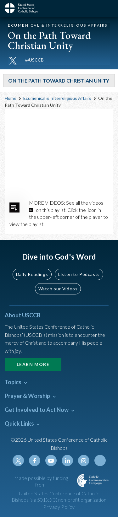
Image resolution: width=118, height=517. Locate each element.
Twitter (18, 460)
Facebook (34, 460)
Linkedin (67, 460)
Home (10, 98)
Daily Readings (32, 274)
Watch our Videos (58, 288)
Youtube (51, 460)
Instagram (83, 460)
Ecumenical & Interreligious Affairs (57, 98)
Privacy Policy (59, 507)
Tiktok (100, 460)
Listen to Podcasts (79, 274)
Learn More (33, 364)
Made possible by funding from (41, 481)
